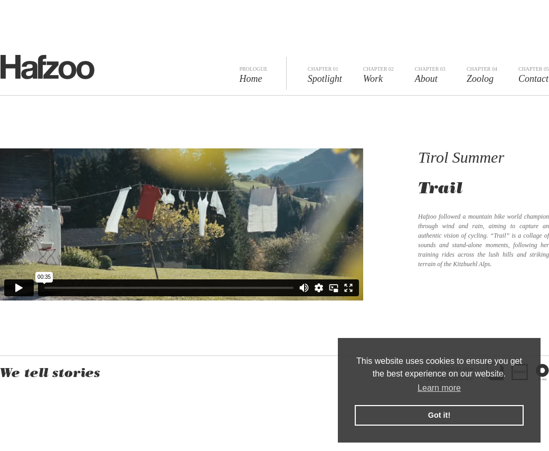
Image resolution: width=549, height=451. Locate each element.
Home (253, 75)
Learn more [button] (439, 387)
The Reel (542, 372)
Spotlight (325, 75)
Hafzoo (47, 67)
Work (378, 75)
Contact (533, 75)
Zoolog (482, 75)
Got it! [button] (439, 415)
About (430, 75)
